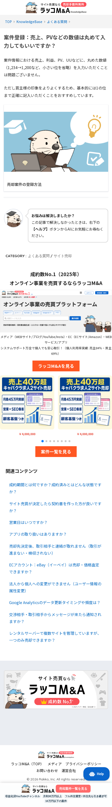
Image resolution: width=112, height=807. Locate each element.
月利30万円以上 (52, 796)
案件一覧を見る (56, 451)
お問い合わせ (47, 770)
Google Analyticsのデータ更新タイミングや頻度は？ (54, 602)
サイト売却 (63, 256)
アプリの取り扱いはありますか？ (38, 534)
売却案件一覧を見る (73, 788)
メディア (55, 763)
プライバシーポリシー (83, 763)
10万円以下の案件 (56, 801)
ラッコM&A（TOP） (27, 763)
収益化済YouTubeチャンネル (22, 796)
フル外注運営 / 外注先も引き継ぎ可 (86, 796)
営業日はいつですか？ (28, 522)
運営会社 (69, 770)
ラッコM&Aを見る (56, 366)
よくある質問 (39, 256)
